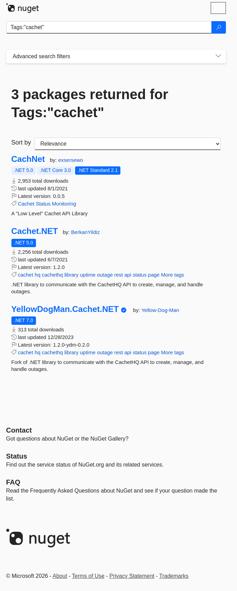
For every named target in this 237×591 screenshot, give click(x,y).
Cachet (26, 204)
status (140, 275)
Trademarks (174, 576)
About (60, 576)
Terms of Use (88, 576)
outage (105, 275)
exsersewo (70, 160)
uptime (87, 275)
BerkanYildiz (85, 232)
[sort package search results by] (128, 144)
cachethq (52, 275)
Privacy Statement (131, 576)
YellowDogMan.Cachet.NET (65, 309)
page (153, 275)
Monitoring (64, 204)
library (71, 275)
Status (43, 204)
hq (37, 275)
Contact (19, 430)
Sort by (21, 142)
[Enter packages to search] (109, 27)
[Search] (218, 27)
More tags (172, 275)
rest (118, 275)
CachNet (28, 159)
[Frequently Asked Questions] (13, 482)
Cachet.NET (34, 231)
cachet (25, 275)
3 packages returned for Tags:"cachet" (89, 103)
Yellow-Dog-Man (160, 310)
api (127, 275)
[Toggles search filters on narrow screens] (218, 56)
